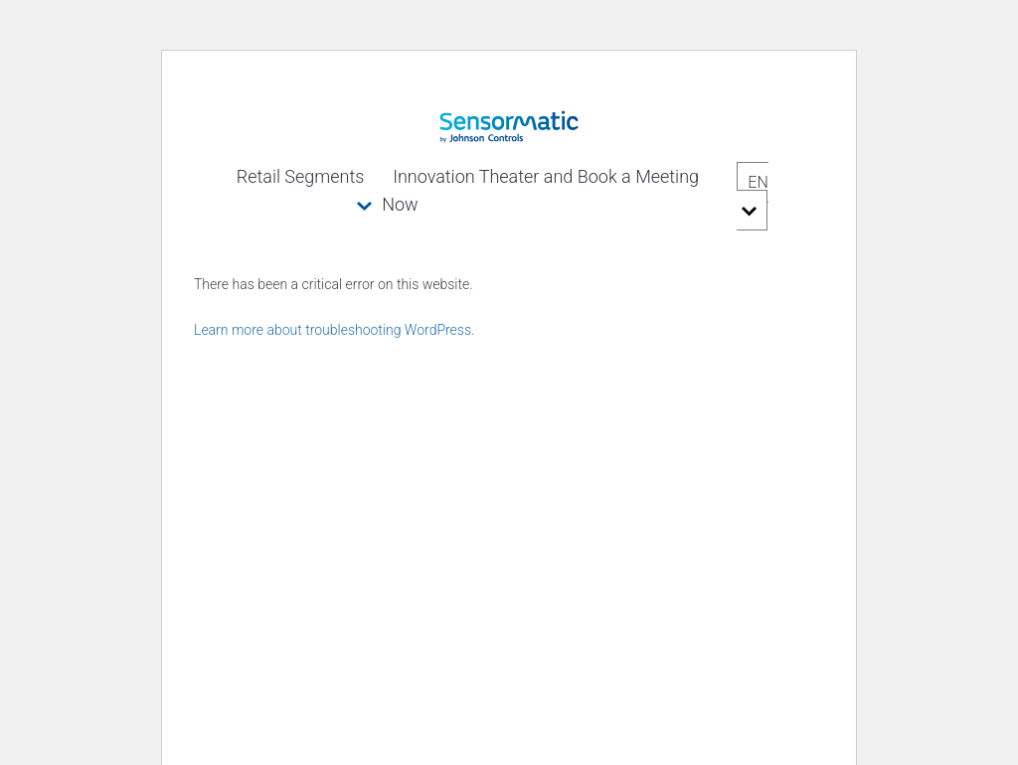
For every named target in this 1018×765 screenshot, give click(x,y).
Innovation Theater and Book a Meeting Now (540, 190)
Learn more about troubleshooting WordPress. (334, 330)
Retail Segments (301, 176)
